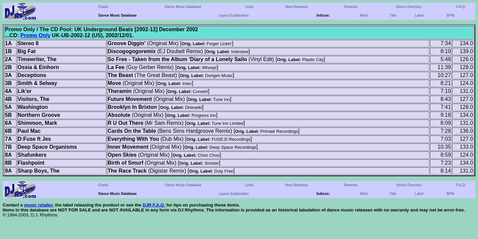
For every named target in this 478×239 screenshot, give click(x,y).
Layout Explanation (233, 15)
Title (393, 15)
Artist (363, 15)
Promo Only (35, 35)
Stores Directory (408, 7)
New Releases (296, 7)
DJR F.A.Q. (153, 204)
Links (249, 7)
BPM (450, 15)
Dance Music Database (183, 7)
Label (419, 15)
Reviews (351, 7)
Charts (103, 7)
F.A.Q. (461, 7)
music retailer (38, 204)
